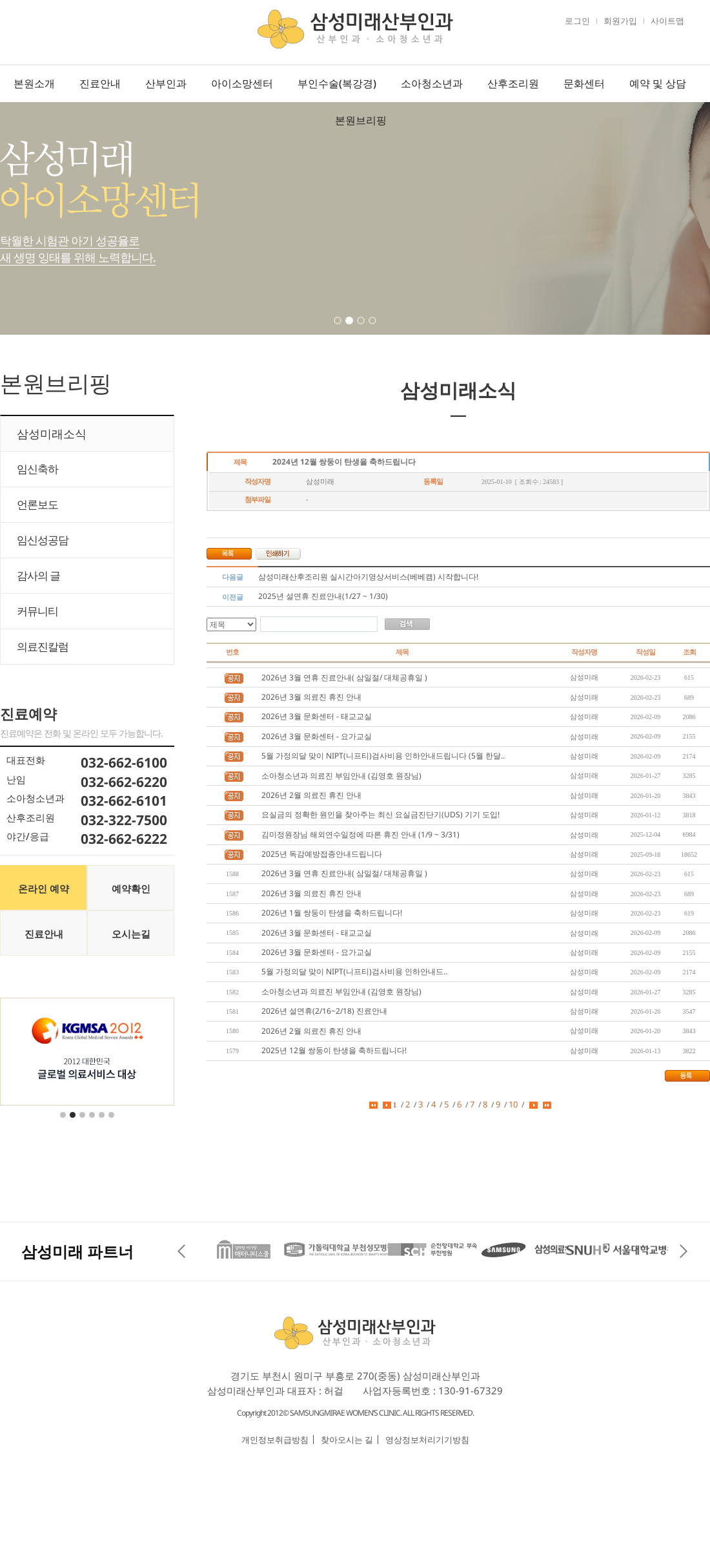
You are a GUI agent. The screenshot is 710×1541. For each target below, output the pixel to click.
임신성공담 (42, 539)
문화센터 (584, 83)
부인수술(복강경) (337, 83)
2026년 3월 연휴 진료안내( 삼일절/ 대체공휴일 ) (344, 677)
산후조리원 (513, 83)
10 (513, 1104)
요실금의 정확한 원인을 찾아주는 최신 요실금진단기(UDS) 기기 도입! (380, 814)
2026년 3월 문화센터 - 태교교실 (316, 716)
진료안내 (100, 83)
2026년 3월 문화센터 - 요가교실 (316, 736)
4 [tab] (374, 329)
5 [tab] (103, 1123)
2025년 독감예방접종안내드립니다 (321, 853)
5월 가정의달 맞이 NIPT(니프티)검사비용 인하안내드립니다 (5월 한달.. (383, 755)
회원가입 (620, 20)
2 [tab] (350, 329)
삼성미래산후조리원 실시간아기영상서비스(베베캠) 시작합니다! (368, 576)
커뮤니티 (37, 610)
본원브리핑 (361, 120)
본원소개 (34, 83)
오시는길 (131, 933)
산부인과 (166, 83)
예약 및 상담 (657, 83)
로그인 (577, 20)
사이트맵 (667, 20)
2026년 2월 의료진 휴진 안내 (311, 795)
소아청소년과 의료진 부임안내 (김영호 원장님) (341, 775)
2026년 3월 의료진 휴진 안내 (311, 696)
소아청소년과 (432, 83)
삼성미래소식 (51, 433)
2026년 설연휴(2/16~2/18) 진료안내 (324, 1010)
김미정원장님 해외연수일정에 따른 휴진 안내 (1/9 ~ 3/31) (360, 834)
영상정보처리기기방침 (427, 1439)
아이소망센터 (242, 83)
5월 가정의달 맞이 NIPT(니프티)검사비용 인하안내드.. (354, 971)
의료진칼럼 (42, 646)
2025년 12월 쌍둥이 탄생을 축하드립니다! (334, 1050)
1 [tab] (339, 329)
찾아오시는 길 (347, 1439)
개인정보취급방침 (275, 1439)
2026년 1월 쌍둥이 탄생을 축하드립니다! (331, 912)
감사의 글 (38, 575)
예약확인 (131, 888)
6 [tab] (112, 1123)
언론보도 (37, 504)
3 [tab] (362, 329)
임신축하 (37, 468)
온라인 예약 (43, 888)
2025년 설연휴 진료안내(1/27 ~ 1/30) (323, 596)
